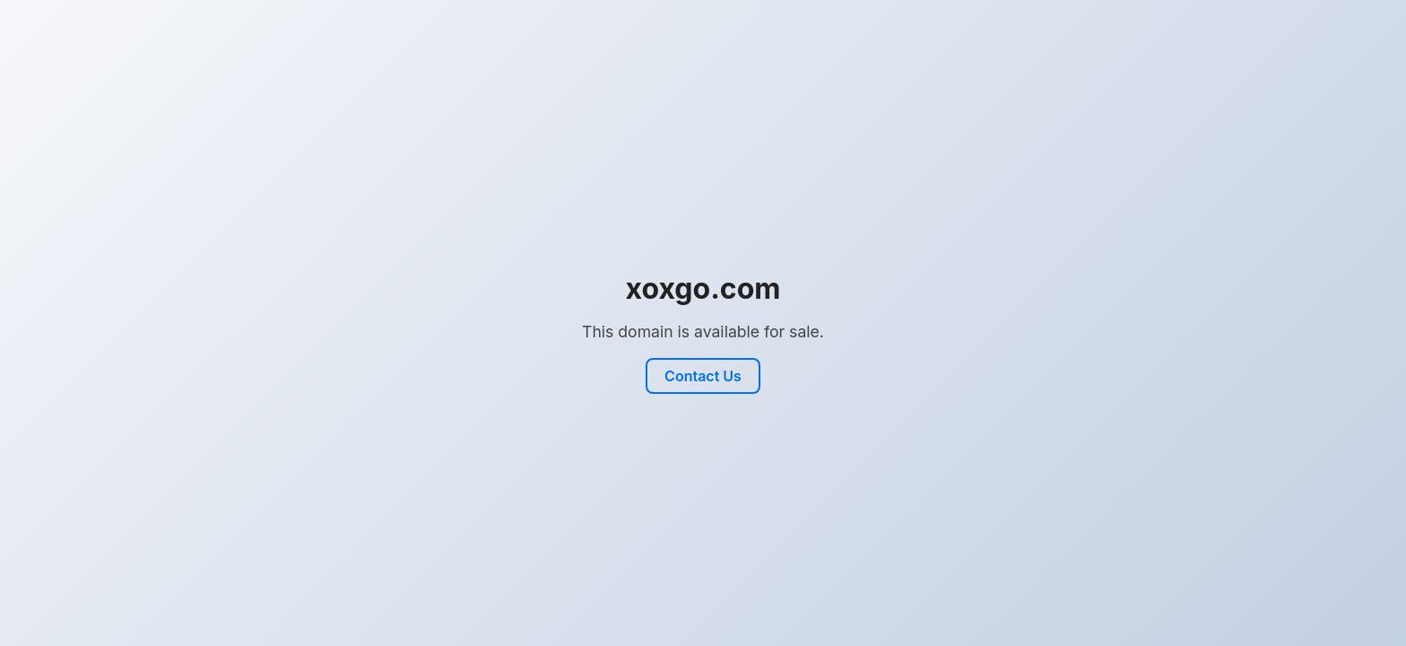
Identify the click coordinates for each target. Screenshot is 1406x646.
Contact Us (703, 376)
